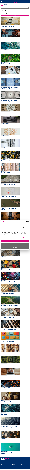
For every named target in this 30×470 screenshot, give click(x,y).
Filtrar (15, 15)
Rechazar (15, 247)
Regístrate (11, 463)
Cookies (1, 464)
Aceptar (15, 240)
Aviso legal (21, 464)
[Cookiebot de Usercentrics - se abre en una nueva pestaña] (24, 221)
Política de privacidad (22, 463)
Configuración (24, 237)
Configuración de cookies (13, 464)
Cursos (2, 4)
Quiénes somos (2, 463)
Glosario (5, 4)
